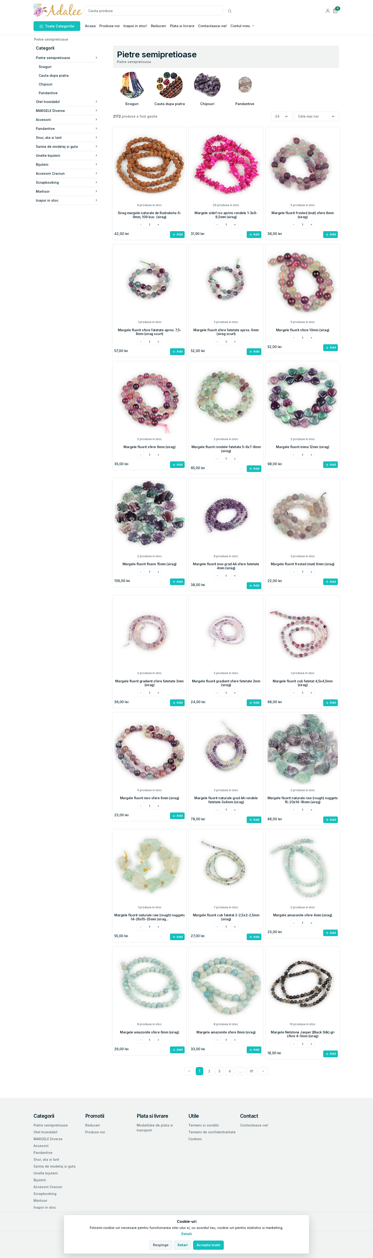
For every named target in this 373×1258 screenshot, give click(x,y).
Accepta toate (208, 1245)
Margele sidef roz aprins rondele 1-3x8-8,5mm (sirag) (226, 215)
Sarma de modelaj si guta (67, 146)
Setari (183, 1245)
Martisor (67, 191)
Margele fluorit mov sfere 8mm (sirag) (149, 798)
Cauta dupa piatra (54, 75)
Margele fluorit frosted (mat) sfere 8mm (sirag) (302, 215)
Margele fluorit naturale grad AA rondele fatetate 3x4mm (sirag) (226, 800)
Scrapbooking (67, 182)
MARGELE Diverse (67, 111)
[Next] (263, 1071)
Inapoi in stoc (67, 200)
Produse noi (109, 26)
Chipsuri (45, 84)
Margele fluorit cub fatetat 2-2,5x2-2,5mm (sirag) (226, 917)
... (240, 1071)
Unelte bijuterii (67, 155)
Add (177, 235)
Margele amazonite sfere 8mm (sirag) (225, 1032)
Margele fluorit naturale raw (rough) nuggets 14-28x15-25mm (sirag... (149, 917)
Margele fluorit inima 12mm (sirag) (302, 447)
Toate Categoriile (56, 26)
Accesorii (67, 120)
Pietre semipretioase (67, 58)
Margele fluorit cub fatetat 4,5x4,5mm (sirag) (302, 683)
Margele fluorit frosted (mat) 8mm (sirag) (303, 564)
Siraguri (45, 67)
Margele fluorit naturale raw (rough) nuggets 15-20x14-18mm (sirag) (302, 800)
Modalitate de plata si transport (155, 1127)
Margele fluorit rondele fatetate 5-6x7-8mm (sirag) (226, 449)
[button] (335, 10)
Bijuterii (67, 164)
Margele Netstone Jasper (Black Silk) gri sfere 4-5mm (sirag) (302, 1034)
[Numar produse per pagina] (281, 116)
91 (251, 1071)
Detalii (186, 1234)
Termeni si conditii (203, 1125)
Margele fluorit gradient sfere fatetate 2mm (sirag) (226, 683)
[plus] (158, 224)
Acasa (90, 26)
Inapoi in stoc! (135, 26)
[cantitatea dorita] (149, 224)
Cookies (195, 1139)
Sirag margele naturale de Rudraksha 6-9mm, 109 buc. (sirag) (149, 215)
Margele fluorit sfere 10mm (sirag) (302, 330)
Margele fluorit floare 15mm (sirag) (150, 564)
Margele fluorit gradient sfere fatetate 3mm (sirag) (149, 683)
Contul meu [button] (240, 26)
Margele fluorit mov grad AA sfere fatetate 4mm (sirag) (226, 566)
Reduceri (158, 26)
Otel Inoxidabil (67, 102)
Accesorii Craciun (67, 173)
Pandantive (48, 93)
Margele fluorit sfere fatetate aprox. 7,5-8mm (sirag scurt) (149, 332)
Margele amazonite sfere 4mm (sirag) (302, 915)
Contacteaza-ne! (212, 26)
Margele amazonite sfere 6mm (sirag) (149, 1032)
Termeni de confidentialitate (212, 1132)
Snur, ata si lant (67, 138)
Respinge (161, 1245)
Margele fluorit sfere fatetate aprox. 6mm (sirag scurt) (226, 332)
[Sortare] (316, 116)
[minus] (140, 224)
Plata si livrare (182, 26)
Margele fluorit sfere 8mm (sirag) (149, 447)
